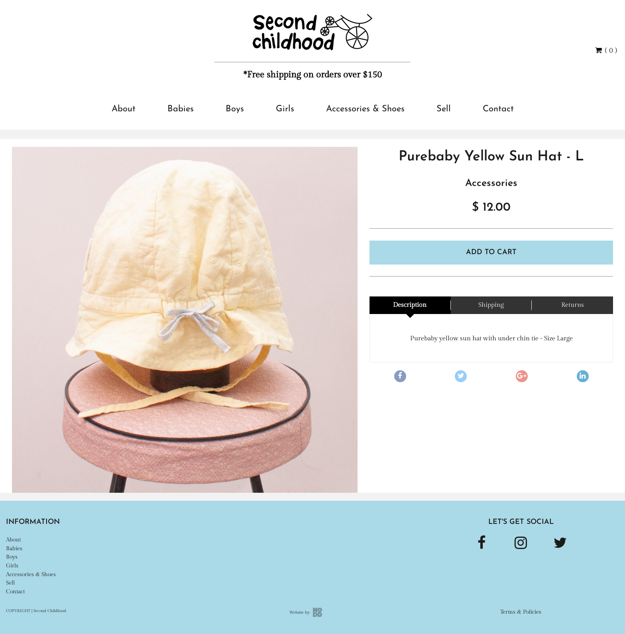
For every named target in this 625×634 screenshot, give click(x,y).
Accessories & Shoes (365, 109)
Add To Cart (491, 252)
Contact (498, 109)
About (124, 109)
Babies (180, 109)
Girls (285, 109)
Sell (443, 109)
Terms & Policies (520, 611)
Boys (235, 109)
